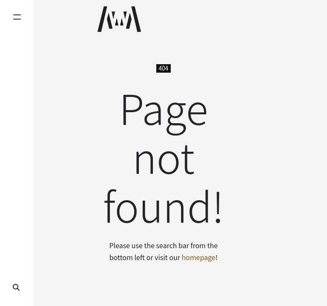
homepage (198, 257)
